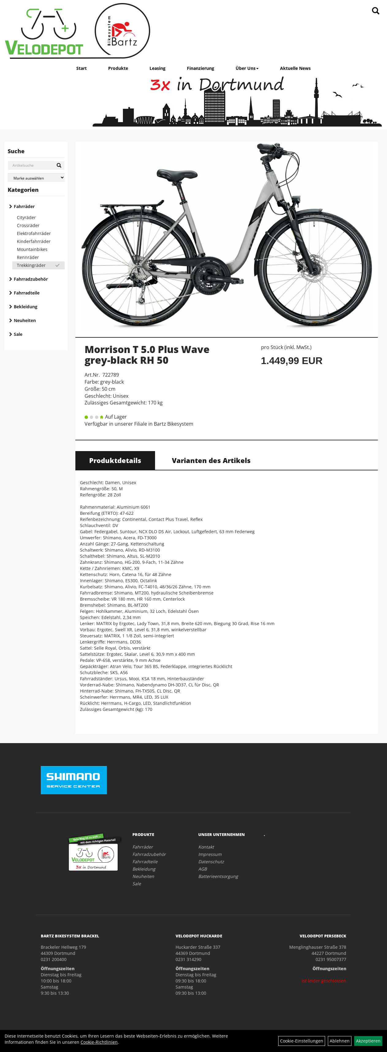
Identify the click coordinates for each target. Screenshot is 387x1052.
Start (81, 68)
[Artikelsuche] (375, 11)
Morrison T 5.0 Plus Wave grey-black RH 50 (147, 354)
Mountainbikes (32, 249)
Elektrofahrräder (34, 233)
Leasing (157, 68)
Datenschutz (211, 861)
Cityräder (26, 217)
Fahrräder (24, 206)
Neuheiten (25, 320)
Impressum (210, 854)
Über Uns (247, 68)
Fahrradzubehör (31, 279)
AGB (202, 869)
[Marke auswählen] (36, 177)
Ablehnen (340, 1041)
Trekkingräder (31, 265)
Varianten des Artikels (211, 460)
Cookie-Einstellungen (301, 1041)
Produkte (118, 68)
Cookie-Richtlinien (99, 1042)
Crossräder (28, 225)
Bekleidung (25, 307)
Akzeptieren (368, 1041)
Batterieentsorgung (218, 876)
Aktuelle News (295, 68)
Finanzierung (200, 68)
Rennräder (28, 257)
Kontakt (206, 847)
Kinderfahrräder (34, 241)
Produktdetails (115, 460)
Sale (18, 334)
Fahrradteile (27, 293)
